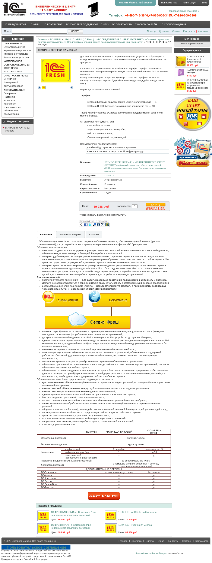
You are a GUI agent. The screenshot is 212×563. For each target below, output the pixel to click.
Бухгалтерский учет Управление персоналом (17, 50)
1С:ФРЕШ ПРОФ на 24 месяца (135, 525)
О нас (161, 541)
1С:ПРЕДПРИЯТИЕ (15, 24)
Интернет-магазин (21, 541)
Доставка (164, 31)
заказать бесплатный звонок (135, 2)
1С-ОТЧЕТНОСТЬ (122, 24)
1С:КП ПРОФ (17, 66)
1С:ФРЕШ (34, 24)
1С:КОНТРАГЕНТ (53, 24)
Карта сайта (201, 541)
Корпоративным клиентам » (184, 11)
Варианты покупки (70, 234)
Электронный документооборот (16, 80)
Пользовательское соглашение (36, 547)
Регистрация (189, 2)
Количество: (124, 206)
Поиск (7, 31)
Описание (46, 234)
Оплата (176, 31)
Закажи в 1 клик (155, 207)
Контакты (203, 31)
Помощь (151, 31)
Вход (204, 2)
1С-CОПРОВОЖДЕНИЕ (173, 24)
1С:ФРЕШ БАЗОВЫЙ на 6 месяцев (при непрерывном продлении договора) (197, 84)
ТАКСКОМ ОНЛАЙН (146, 24)
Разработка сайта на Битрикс (152, 553)
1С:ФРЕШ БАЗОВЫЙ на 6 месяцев (137, 512)
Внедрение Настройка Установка (14, 102)
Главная (42, 39)
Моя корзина (191, 38)
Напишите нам (169, 2)
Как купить (189, 31)
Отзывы (94, 234)
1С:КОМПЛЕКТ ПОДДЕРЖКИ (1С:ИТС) (87, 24)
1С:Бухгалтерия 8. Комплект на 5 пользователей (196, 59)
